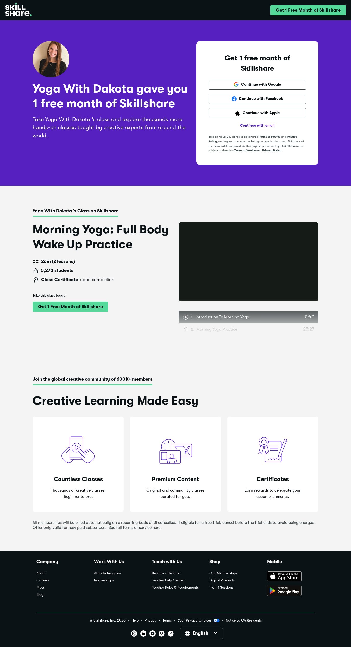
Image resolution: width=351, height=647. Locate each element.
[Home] (18, 10)
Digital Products (222, 580)
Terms (167, 620)
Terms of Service (269, 136)
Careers (42, 580)
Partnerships (104, 580)
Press (40, 587)
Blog (39, 595)
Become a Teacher (166, 573)
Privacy (150, 620)
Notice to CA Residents (244, 620)
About (41, 573)
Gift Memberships (223, 573)
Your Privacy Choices (199, 620)
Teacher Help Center (168, 580)
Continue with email (257, 125)
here (156, 527)
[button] (308, 10)
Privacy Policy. (272, 150)
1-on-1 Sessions (221, 587)
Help (135, 620)
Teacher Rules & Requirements (175, 587)
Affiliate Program (107, 573)
